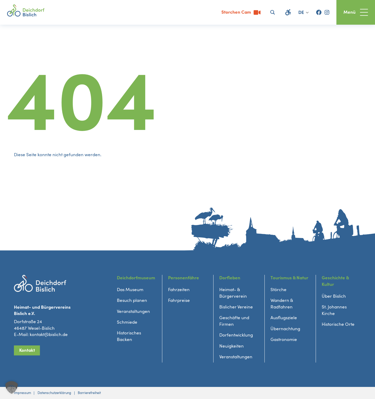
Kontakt (27, 350)
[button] (11, 387)
